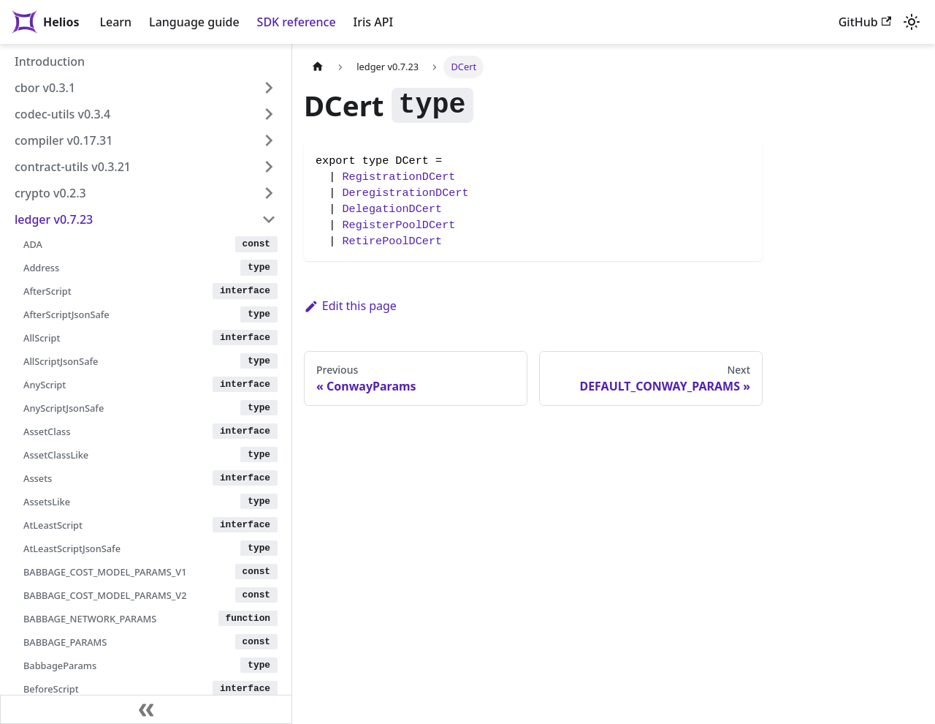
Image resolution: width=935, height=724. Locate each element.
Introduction (50, 61)
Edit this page (350, 306)
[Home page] (318, 67)
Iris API (374, 22)
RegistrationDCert (398, 177)
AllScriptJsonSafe (60, 361)
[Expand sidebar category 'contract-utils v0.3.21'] (269, 166)
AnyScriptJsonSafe (63, 408)
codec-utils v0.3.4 (62, 114)
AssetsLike (46, 501)
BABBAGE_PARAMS (65, 642)
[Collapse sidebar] (146, 709)
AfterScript (47, 291)
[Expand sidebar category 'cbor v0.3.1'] (269, 87)
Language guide (194, 22)
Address (41, 267)
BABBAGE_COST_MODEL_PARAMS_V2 (105, 595)
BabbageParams (59, 665)
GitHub (865, 22)
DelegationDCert (392, 209)
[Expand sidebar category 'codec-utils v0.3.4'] (269, 114)
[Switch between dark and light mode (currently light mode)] (911, 22)
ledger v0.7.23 (54, 219)
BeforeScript (51, 688)
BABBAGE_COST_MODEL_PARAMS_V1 (105, 571)
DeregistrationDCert (405, 193)
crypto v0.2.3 (50, 193)
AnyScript (44, 384)
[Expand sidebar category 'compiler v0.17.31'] (269, 140)
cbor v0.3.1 (45, 88)
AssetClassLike (55, 454)
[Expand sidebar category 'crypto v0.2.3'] (269, 193)
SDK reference (296, 22)
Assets (37, 478)
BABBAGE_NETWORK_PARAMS (89, 618)
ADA (32, 244)
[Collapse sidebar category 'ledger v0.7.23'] (269, 219)
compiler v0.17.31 (63, 140)
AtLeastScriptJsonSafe (72, 548)
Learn (115, 22)
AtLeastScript (53, 525)
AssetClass (46, 431)
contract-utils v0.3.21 (73, 167)
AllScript (41, 337)
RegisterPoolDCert (398, 225)
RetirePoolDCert (392, 241)
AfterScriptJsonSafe (66, 314)
